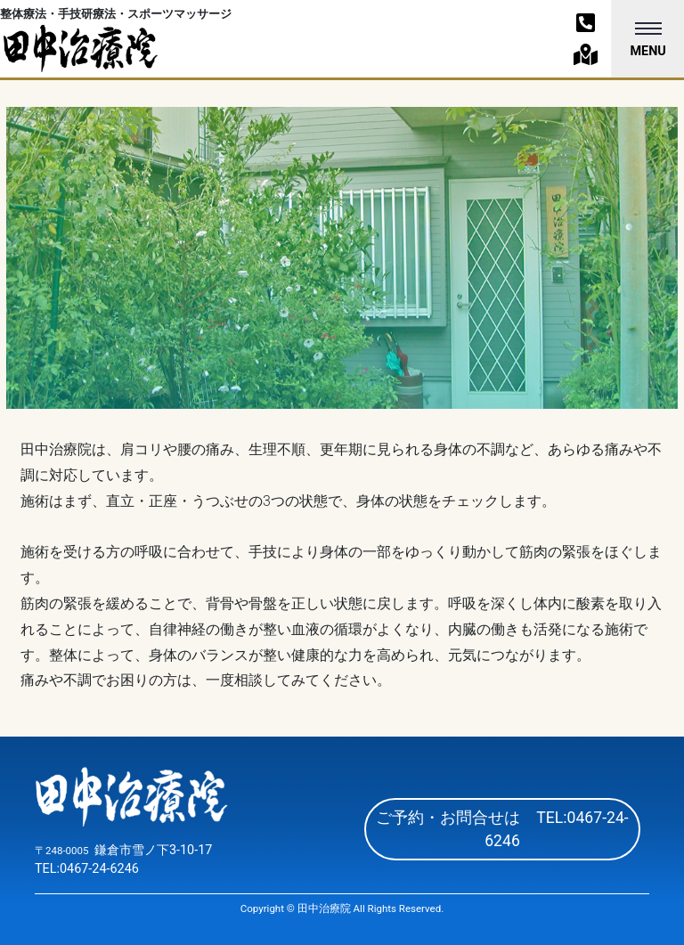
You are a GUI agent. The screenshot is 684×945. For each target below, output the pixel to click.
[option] (342, 258)
